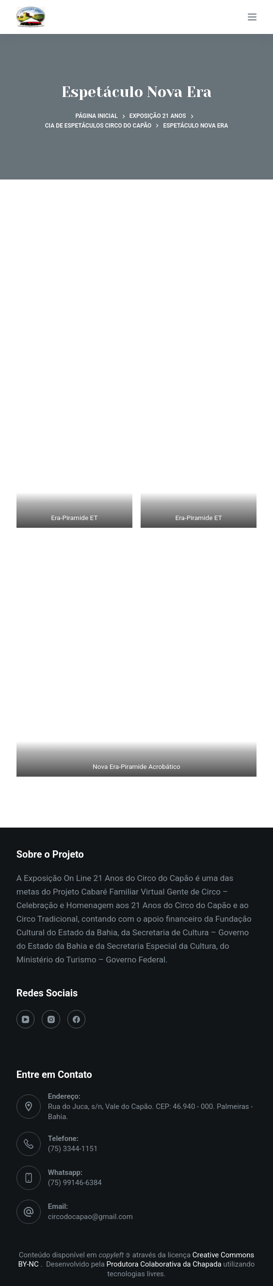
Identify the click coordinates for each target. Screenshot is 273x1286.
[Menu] (252, 17)
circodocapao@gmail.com (90, 1216)
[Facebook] (76, 1019)
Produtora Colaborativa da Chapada (163, 1264)
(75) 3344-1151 (73, 1148)
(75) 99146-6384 (75, 1182)
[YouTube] (25, 1019)
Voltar (136, 805)
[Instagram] (51, 1019)
